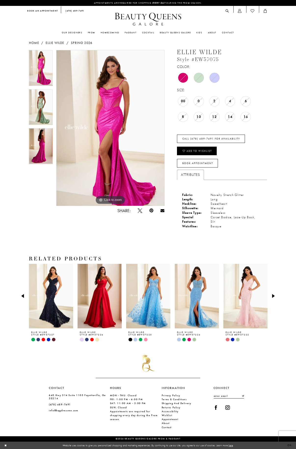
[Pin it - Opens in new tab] (151, 210)
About (166, 423)
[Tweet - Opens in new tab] (139, 210)
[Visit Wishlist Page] (252, 11)
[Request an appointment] (43, 11)
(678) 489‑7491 (60, 404)
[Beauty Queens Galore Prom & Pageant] (148, 19)
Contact (167, 427)
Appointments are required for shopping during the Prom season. (148, 2)
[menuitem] (43, 11)
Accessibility (170, 411)
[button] (239, 11)
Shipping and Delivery (176, 403)
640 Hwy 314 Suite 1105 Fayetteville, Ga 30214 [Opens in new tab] (77, 397)
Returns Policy (171, 407)
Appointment (170, 419)
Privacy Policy (171, 395)
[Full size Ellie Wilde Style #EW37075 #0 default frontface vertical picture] (110, 128)
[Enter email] (229, 396)
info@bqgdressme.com (63, 410)
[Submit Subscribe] (242, 396)
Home (34, 43)
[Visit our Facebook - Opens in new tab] (216, 407)
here (231, 445)
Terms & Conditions (174, 399)
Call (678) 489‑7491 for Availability (211, 138)
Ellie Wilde (55, 43)
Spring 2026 (81, 43)
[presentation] (51, 296)
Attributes (190, 174)
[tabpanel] (41, 69)
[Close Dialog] (5, 445)
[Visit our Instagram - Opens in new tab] (227, 407)
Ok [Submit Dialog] (289, 445)
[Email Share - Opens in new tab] (162, 210)
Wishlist (167, 415)
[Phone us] (74, 11)
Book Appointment (197, 163)
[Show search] (227, 11)
